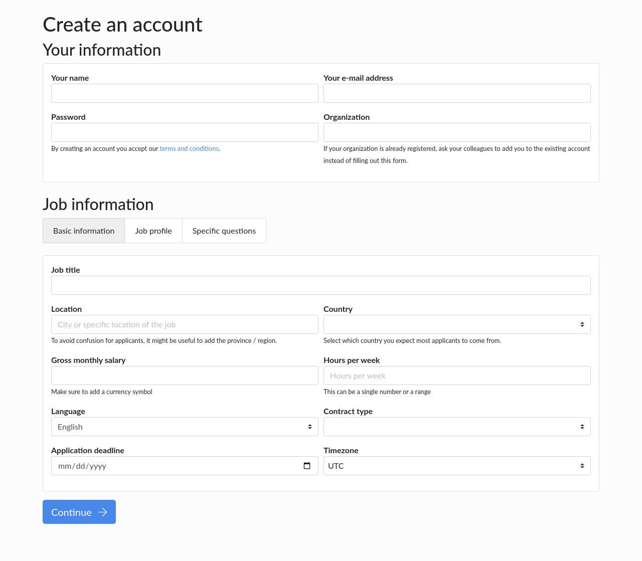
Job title (65, 269)
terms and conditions (189, 148)
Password (68, 116)
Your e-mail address (358, 77)
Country (338, 308)
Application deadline (87, 450)
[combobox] (457, 465)
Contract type (348, 411)
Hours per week (352, 359)
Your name (70, 77)
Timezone (341, 450)
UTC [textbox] (336, 465)
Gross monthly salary (88, 359)
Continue (79, 512)
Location (66, 308)
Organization (347, 116)
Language (68, 411)
